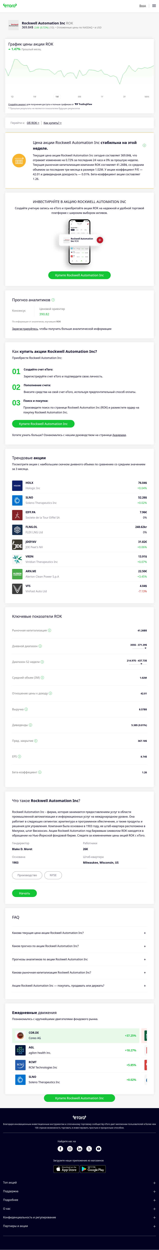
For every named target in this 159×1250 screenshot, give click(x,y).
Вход (142, 6)
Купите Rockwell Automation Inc (79, 275)
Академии (119, 435)
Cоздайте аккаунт (17, 104)
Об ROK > (33, 123)
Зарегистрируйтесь (25, 329)
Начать (24, 893)
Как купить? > (53, 123)
